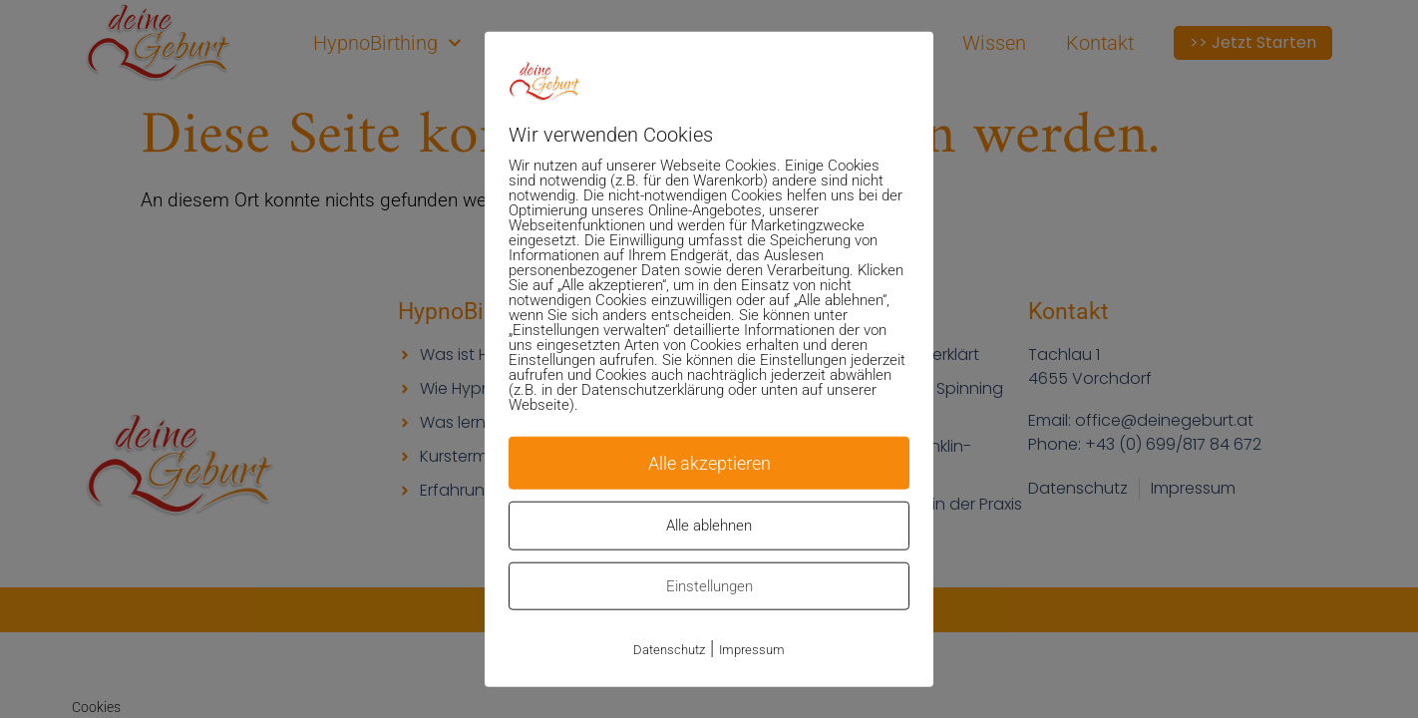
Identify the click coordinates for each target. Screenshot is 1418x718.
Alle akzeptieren (709, 462)
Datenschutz (669, 649)
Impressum (752, 649)
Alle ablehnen (709, 526)
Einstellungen (709, 586)
